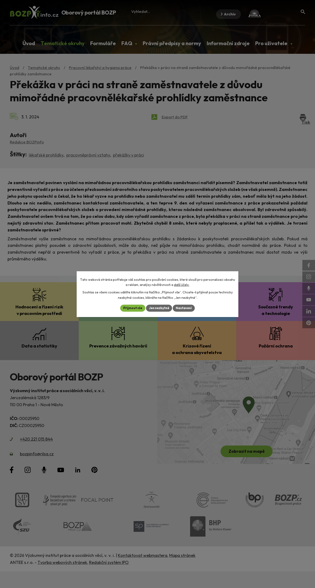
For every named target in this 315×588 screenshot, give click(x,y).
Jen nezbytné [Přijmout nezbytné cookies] (159, 308)
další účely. (181, 284)
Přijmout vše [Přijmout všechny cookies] (131, 308)
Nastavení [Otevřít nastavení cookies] (185, 308)
